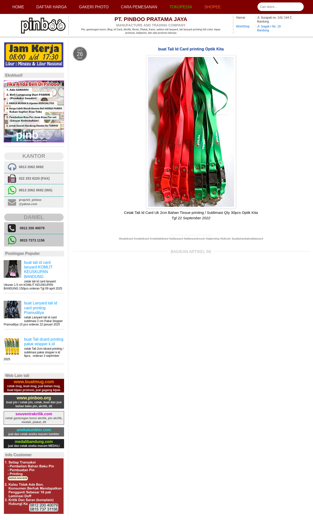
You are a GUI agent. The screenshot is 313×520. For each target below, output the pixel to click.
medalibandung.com (34, 441)
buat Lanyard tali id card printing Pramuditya (40, 307)
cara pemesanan (139, 7)
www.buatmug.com (34, 381)
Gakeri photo (94, 7)
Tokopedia (180, 7)
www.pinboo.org (34, 397)
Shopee (212, 7)
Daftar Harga (51, 7)
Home (18, 7)
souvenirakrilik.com (33, 414)
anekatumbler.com (34, 430)
